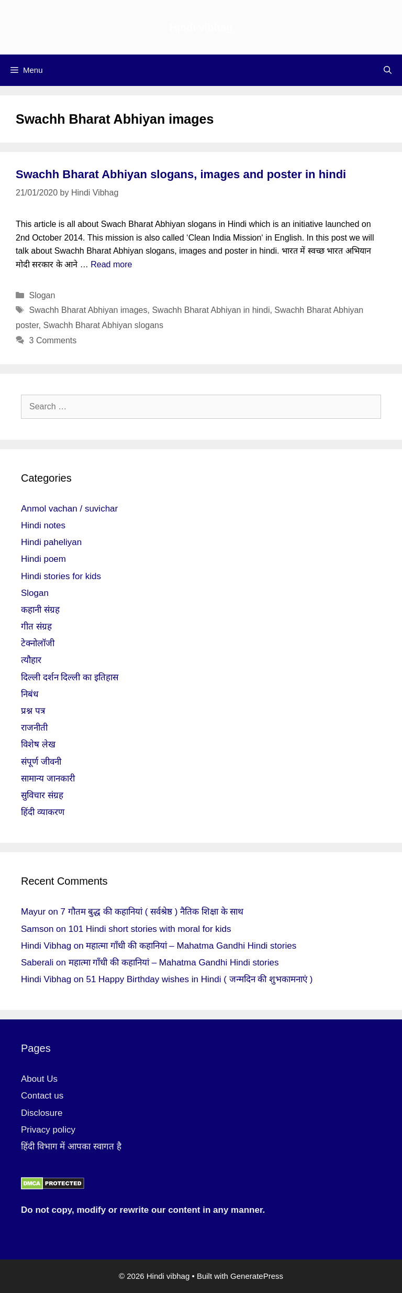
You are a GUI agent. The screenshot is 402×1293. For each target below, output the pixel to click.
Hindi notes (43, 525)
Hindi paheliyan (51, 542)
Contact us (42, 1096)
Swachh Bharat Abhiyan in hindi (211, 310)
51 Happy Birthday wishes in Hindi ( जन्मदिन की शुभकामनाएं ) (199, 979)
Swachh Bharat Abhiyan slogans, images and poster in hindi (181, 174)
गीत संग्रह (36, 627)
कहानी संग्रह (40, 610)
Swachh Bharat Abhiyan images (88, 310)
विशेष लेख (38, 744)
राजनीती (34, 728)
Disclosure (41, 1113)
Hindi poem (43, 559)
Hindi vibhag (201, 27)
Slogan (42, 295)
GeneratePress (256, 1276)
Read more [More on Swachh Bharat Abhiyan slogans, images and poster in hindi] (111, 264)
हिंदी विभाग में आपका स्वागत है (71, 1146)
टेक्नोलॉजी (37, 643)
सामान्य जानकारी (48, 779)
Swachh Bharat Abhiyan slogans (103, 325)
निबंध (29, 694)
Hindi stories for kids (61, 576)
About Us (39, 1079)
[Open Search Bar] (387, 70)
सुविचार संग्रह (42, 795)
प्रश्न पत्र (33, 711)
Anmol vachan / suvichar (69, 509)
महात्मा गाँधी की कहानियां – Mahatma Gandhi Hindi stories (191, 946)
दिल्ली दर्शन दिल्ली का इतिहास (69, 677)
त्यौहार (31, 660)
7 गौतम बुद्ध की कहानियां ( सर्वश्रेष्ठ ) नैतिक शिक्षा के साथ (152, 912)
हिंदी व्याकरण (42, 812)
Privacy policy (48, 1130)
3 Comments (53, 340)
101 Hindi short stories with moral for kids (150, 929)
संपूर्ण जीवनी (41, 762)
